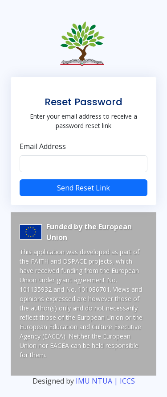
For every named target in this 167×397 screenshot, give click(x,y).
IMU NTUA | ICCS (105, 381)
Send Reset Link (83, 188)
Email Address (43, 146)
